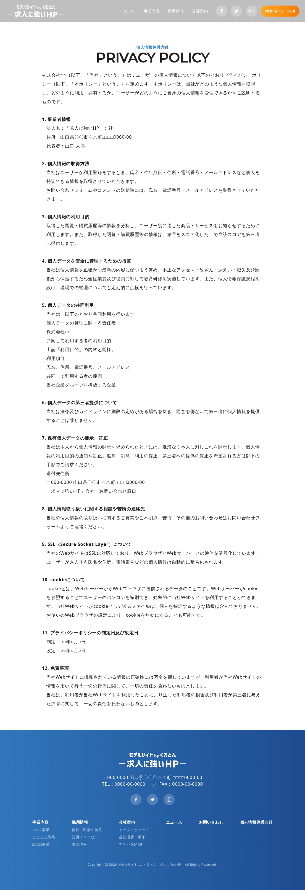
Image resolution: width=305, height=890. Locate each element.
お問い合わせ (211, 822)
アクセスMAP (131, 844)
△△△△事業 (43, 836)
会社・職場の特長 (87, 829)
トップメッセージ (134, 829)
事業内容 (152, 11)
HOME (129, 11)
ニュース (174, 822)
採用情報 (176, 11)
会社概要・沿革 (132, 836)
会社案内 (200, 11)
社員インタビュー (87, 836)
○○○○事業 (40, 829)
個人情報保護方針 (256, 822)
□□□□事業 (40, 844)
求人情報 (79, 844)
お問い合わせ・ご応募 (280, 11)
